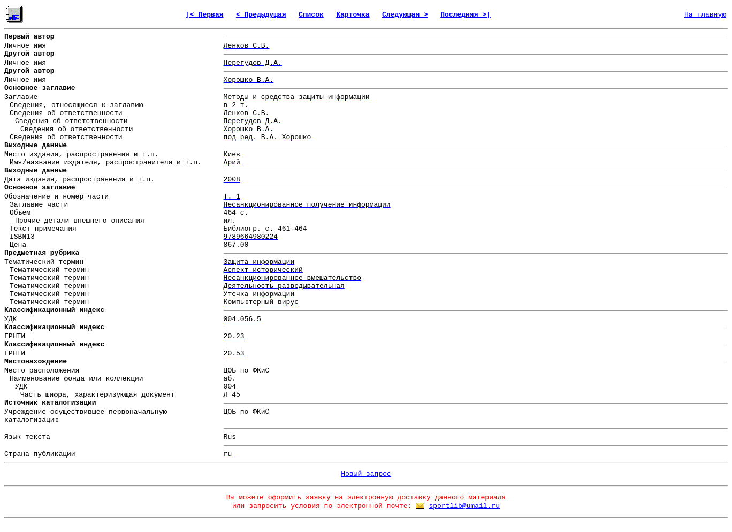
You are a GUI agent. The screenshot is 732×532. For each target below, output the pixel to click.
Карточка (352, 15)
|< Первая (204, 15)
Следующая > (405, 15)
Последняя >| (465, 15)
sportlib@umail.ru (464, 506)
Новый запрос (366, 474)
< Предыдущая (261, 15)
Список (311, 15)
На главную (705, 15)
